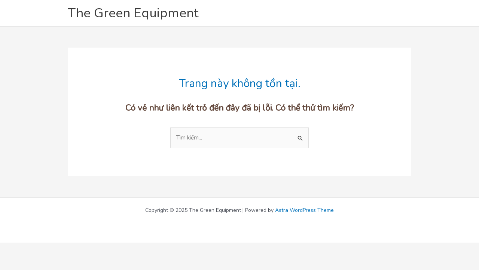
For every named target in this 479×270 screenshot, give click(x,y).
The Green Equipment (133, 13)
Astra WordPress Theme (304, 210)
